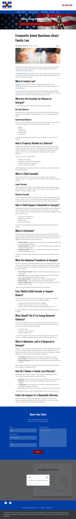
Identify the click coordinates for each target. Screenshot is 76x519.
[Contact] (52, 12)
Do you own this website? (33, 483)
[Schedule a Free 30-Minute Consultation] (38, 24)
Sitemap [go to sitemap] (43, 507)
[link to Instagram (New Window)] (10, 503)
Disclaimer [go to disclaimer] (49, 507)
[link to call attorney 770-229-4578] (67, 5)
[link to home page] (7, 5)
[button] (26, 12)
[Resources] (44, 12)
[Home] (18, 12)
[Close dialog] (47, 477)
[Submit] (38, 452)
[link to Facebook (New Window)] (6, 503)
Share (58, 45)
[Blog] (57, 12)
